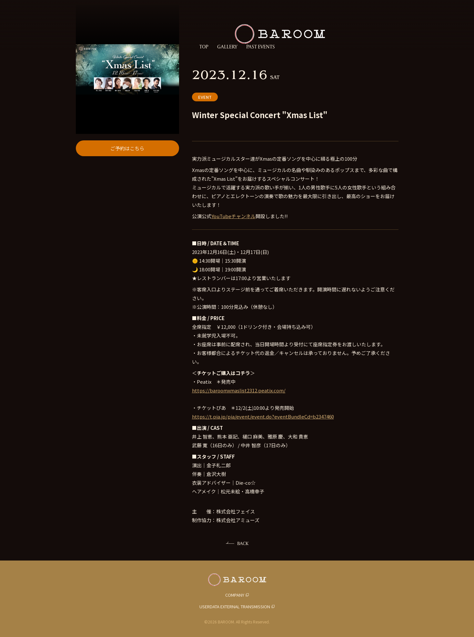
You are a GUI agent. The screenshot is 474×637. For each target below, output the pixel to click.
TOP (203, 47)
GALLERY (227, 47)
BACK (242, 543)
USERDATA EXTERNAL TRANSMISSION (234, 606)
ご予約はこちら (127, 211)
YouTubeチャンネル (233, 216)
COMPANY (234, 595)
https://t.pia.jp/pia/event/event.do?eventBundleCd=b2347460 (263, 416)
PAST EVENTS (260, 47)
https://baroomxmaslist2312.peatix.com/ (239, 390)
